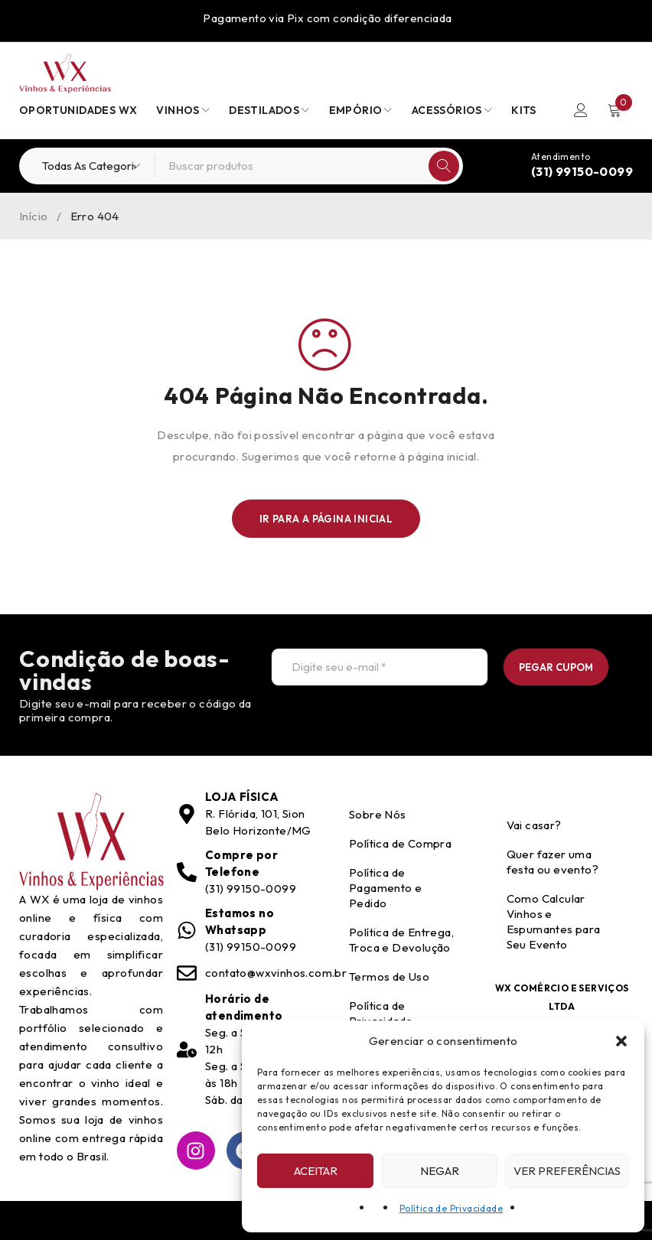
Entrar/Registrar (581, 110)
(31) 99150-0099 (582, 171)
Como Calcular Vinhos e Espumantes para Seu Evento (554, 921)
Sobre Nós (377, 814)
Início (33, 216)
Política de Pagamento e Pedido (385, 887)
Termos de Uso (389, 976)
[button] (621, 1041)
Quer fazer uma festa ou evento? (552, 862)
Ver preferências (567, 1171)
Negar (439, 1171)
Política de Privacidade (451, 1208)
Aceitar (315, 1171)
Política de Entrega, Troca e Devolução (401, 940)
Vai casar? (534, 825)
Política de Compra (400, 843)
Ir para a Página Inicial (326, 519)
